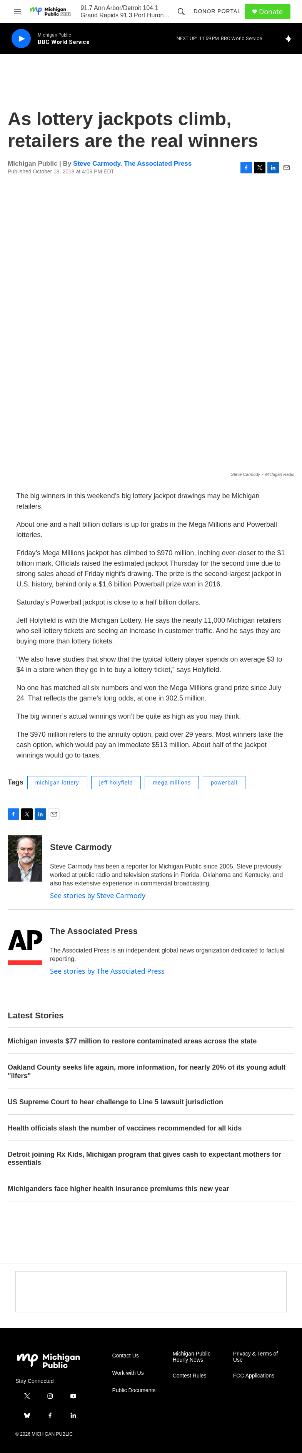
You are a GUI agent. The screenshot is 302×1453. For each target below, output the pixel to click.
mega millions (172, 782)
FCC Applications (253, 1376)
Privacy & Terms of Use (255, 1357)
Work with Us (128, 1373)
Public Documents (134, 1390)
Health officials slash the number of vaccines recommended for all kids (125, 1128)
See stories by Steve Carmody (97, 895)
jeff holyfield (116, 782)
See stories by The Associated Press (107, 971)
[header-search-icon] (181, 11)
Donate (271, 12)
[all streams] (290, 38)
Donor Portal (217, 11)
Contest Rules (190, 1376)
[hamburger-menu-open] (17, 11)
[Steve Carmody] (25, 858)
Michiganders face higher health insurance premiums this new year (118, 1189)
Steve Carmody (96, 163)
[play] (21, 38)
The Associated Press (158, 163)
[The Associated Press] (25, 942)
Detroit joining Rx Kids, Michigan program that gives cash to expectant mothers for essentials (144, 1159)
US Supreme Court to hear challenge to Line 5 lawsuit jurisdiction (115, 1102)
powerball (224, 782)
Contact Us (125, 1356)
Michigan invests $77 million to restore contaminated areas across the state (132, 1041)
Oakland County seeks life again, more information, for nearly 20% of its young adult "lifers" (146, 1071)
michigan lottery (57, 782)
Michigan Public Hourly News (191, 1357)
